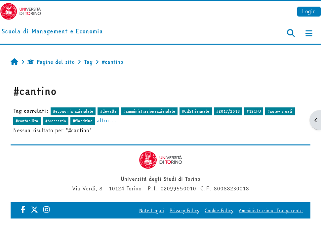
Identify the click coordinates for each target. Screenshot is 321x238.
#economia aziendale (73, 111)
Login (309, 11)
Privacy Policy (184, 210)
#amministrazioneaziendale (149, 111)
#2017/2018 (228, 111)
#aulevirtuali (279, 111)
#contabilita (27, 121)
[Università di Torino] (20, 11)
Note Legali (151, 210)
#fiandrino (83, 121)
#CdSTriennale (195, 111)
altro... (107, 120)
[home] (52, 31)
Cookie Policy (219, 210)
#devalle (108, 111)
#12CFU (254, 111)
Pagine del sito (51, 62)
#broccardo (55, 121)
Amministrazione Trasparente (271, 210)
